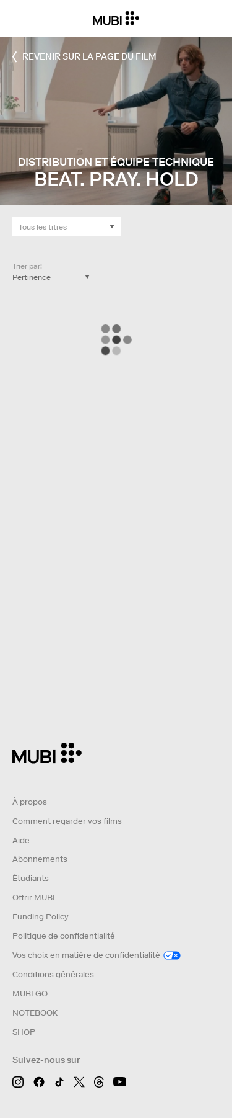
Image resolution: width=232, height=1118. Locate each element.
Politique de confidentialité (63, 936)
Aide (21, 840)
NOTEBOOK (35, 1013)
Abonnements (39, 859)
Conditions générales (53, 974)
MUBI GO (30, 993)
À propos (29, 802)
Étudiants (30, 878)
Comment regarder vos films (67, 821)
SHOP (23, 1032)
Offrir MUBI (33, 897)
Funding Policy (40, 916)
